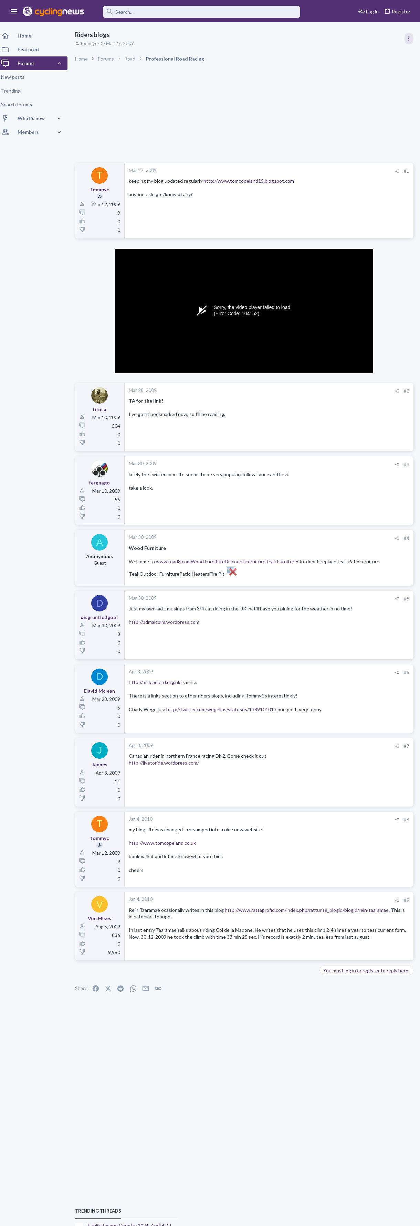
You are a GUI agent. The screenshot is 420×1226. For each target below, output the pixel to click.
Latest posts (326, 643)
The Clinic (332, 730)
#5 (296, 605)
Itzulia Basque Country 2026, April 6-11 (364, 388)
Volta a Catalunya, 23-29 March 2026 (361, 460)
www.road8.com (177, 561)
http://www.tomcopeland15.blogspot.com (253, 181)
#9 (296, 908)
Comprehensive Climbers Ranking (358, 831)
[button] (14, 12)
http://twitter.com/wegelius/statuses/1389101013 (225, 723)
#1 (296, 171)
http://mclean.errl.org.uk (159, 689)
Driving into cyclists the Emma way (359, 744)
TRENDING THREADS (333, 373)
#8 (296, 828)
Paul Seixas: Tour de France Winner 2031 (366, 804)
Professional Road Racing (347, 406)
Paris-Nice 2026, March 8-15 (352, 606)
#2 (296, 391)
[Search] (197, 12)
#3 (296, 464)
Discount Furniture (249, 561)
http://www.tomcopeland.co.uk (166, 851)
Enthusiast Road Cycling (346, 757)
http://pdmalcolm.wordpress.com (168, 636)
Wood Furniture (212, 561)
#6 (296, 679)
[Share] (286, 171)
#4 (296, 538)
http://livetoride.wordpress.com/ (168, 771)
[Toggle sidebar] (408, 38)
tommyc (93, 43)
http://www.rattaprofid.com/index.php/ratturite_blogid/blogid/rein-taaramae (215, 925)
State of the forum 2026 (348, 718)
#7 (296, 754)
